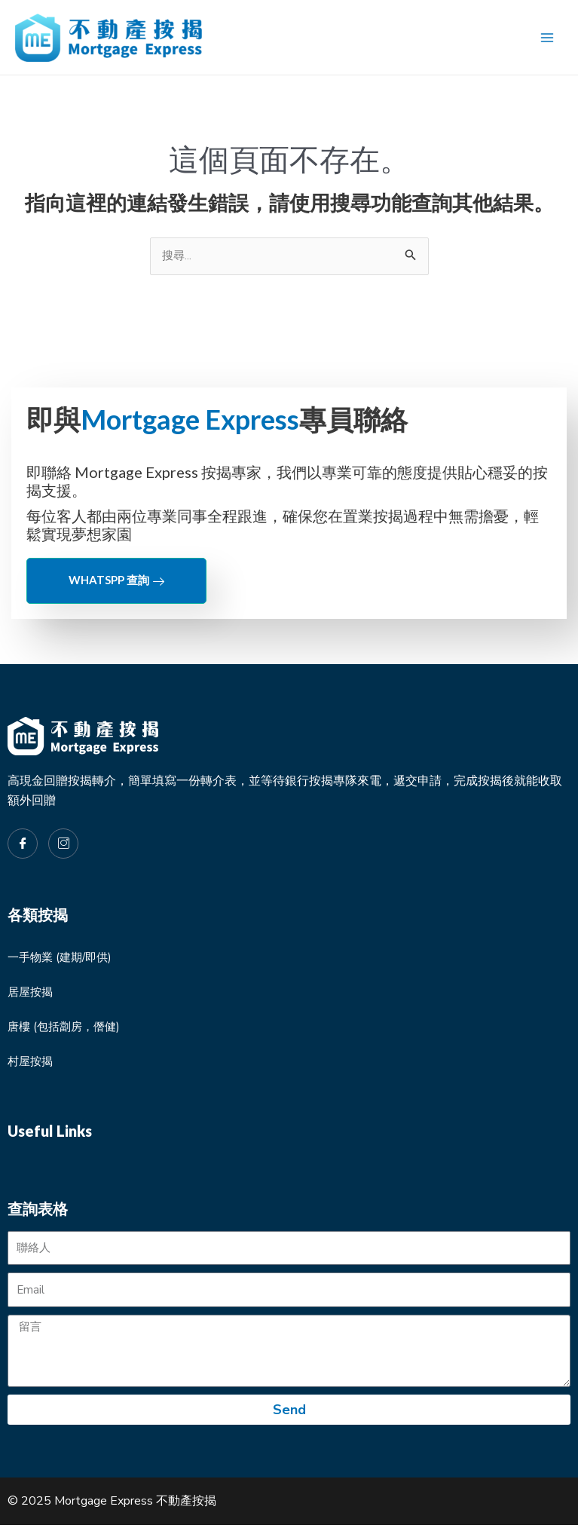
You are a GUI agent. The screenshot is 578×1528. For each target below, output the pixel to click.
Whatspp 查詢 (116, 581)
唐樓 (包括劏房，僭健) (67, 1028)
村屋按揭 (32, 1063)
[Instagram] (63, 845)
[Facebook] (23, 845)
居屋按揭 (32, 993)
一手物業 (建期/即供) (63, 959)
